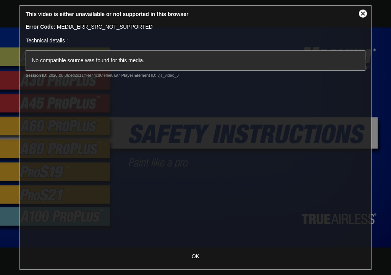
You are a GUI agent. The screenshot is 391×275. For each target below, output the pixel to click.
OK (195, 256)
